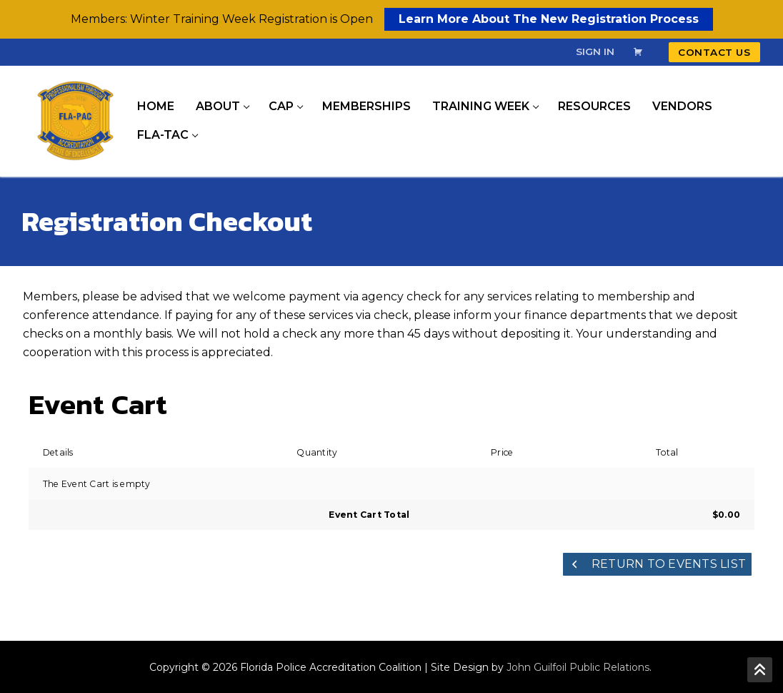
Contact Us (714, 52)
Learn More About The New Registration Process (549, 19)
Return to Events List (658, 564)
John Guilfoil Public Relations (578, 667)
